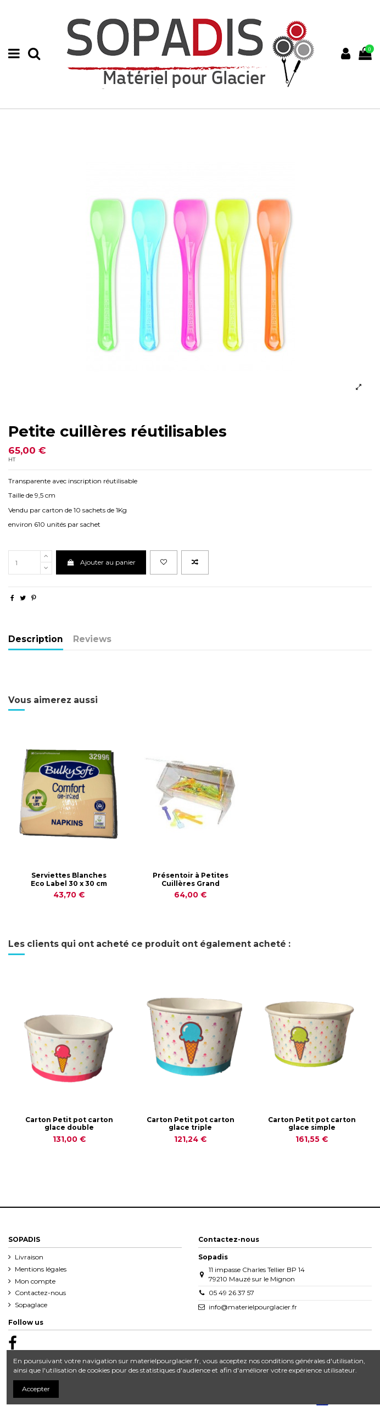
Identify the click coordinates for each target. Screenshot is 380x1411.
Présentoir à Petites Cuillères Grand (190, 879)
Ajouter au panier (100, 562)
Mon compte (35, 1281)
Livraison (29, 1257)
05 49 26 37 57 (231, 1293)
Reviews (92, 639)
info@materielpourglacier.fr (253, 1307)
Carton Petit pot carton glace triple (190, 1123)
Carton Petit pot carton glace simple (312, 1123)
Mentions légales (40, 1269)
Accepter (36, 1389)
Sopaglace (31, 1305)
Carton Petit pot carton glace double (69, 1123)
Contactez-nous (40, 1293)
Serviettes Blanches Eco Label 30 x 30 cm (69, 879)
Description (35, 639)
